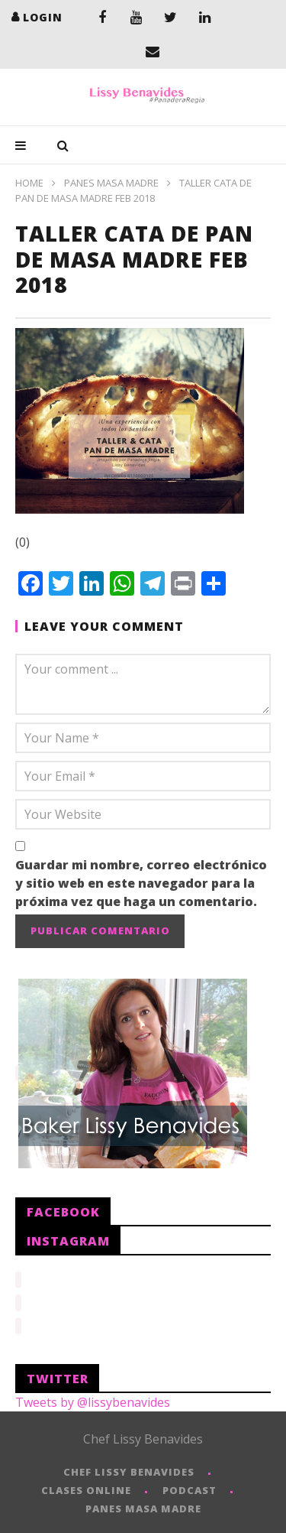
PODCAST (189, 1485)
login (43, 17)
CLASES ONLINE (86, 1485)
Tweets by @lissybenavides (92, 1397)
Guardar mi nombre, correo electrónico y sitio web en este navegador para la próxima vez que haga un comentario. (141, 883)
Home (29, 183)
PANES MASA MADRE (111, 183)
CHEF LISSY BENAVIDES (128, 1467)
